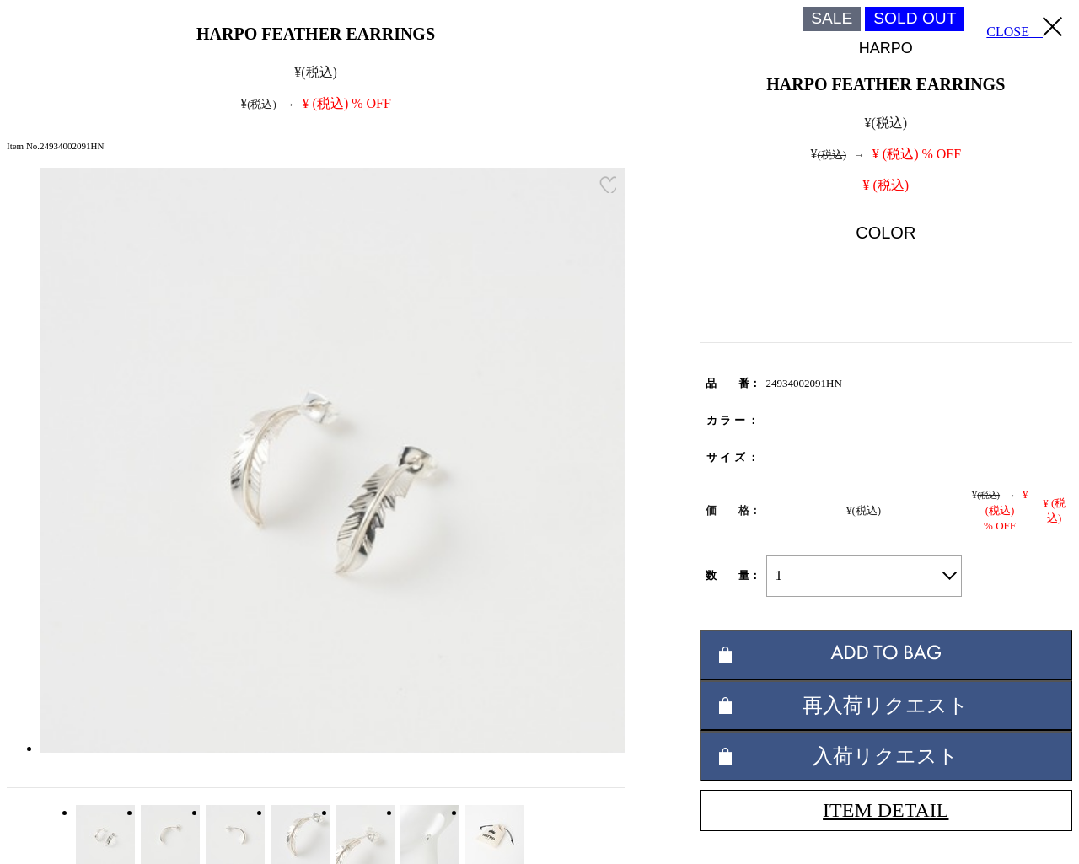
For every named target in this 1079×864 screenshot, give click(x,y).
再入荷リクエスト (886, 705)
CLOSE (1024, 28)
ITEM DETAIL (885, 810)
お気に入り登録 (607, 184)
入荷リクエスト (885, 755)
